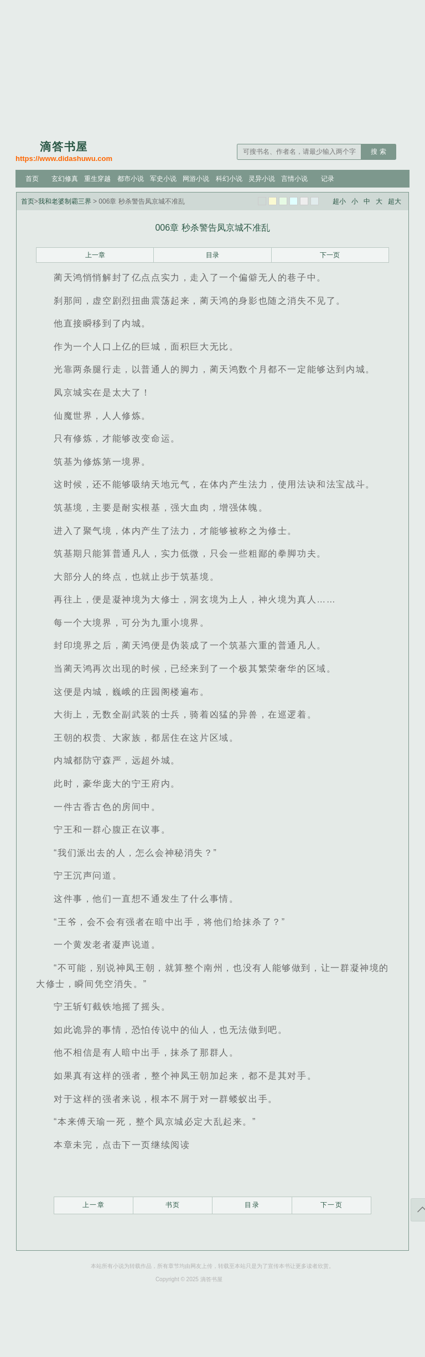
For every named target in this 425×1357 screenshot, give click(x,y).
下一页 (330, 255)
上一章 (95, 255)
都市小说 (130, 179)
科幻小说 (229, 179)
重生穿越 (97, 179)
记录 (327, 179)
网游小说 (196, 179)
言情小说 (294, 179)
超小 (339, 201)
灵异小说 (261, 179)
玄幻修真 (64, 179)
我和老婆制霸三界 (64, 201)
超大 (394, 201)
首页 (32, 179)
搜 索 (378, 151)
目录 (212, 255)
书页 (172, 1205)
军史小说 (163, 179)
